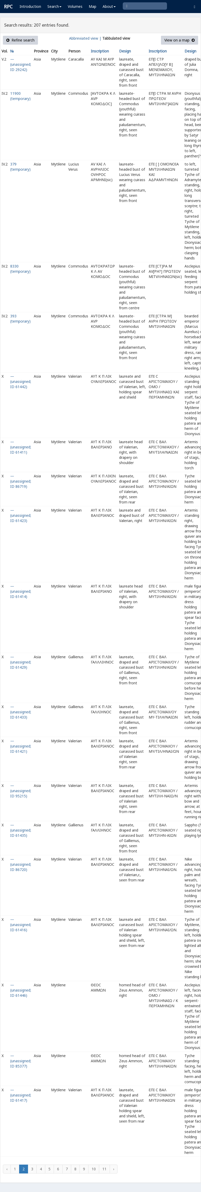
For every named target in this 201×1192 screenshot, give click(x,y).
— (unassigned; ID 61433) (20, 712)
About (109, 6)
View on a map (179, 40)
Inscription (100, 51)
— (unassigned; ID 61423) (20, 515)
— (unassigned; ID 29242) (20, 64)
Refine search (20, 40)
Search (54, 6)
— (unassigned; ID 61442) (20, 381)
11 (104, 1168)
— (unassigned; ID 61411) (20, 447)
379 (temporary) (20, 167)
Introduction (30, 6)
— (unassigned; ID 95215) (20, 790)
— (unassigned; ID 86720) (20, 864)
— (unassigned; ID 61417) (20, 1095)
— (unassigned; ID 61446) (20, 990)
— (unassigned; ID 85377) (20, 1061)
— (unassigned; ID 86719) (20, 481)
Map (92, 6)
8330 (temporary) (20, 269)
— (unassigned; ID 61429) (20, 662)
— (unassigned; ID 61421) (20, 746)
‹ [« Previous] (6, 1168)
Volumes (75, 6)
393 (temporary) (20, 318)
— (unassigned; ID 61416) (20, 924)
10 (94, 1168)
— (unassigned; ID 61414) (20, 591)
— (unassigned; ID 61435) (20, 830)
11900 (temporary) (20, 96)
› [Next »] (113, 1168)
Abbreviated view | (85, 38)
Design (125, 51)
